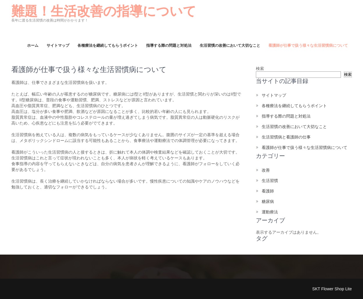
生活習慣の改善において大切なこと (230, 45)
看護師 (268, 191)
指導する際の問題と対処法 (169, 45)
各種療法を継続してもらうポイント (107, 45)
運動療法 (270, 212)
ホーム (32, 45)
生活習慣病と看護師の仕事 (286, 137)
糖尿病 (268, 201)
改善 (266, 170)
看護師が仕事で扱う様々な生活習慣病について (308, 45)
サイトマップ (58, 45)
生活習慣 (270, 180)
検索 (260, 68)
